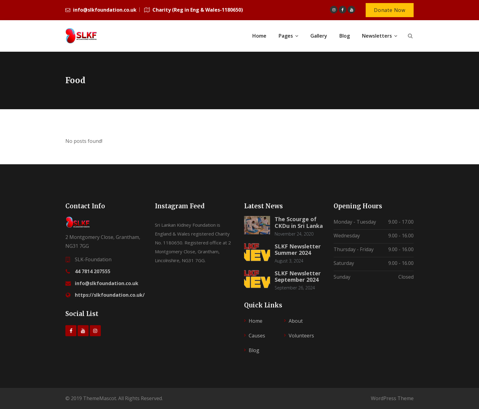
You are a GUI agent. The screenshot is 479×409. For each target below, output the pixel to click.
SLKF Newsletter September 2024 (298, 277)
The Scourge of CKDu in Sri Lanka (299, 222)
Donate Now (389, 10)
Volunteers (301, 335)
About (296, 321)
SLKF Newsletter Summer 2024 (298, 250)
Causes (257, 335)
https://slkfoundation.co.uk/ (110, 295)
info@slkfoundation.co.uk (106, 283)
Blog (254, 350)
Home (255, 321)
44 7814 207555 (92, 271)
